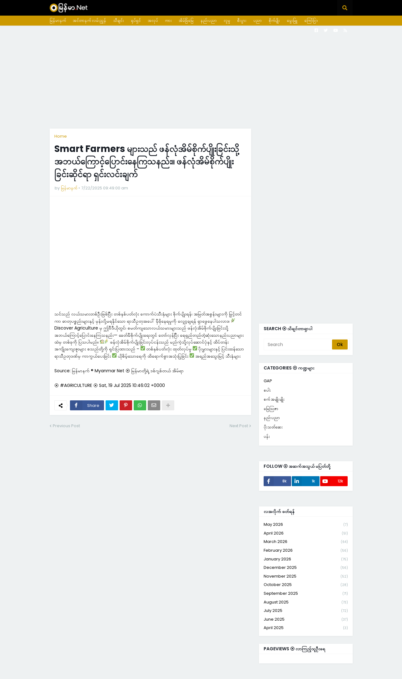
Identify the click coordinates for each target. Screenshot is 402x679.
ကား (168, 20)
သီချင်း (118, 20)
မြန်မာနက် (58, 20)
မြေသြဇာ (271, 409)
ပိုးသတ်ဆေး (273, 427)
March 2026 (306, 542)
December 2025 (306, 567)
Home (60, 136)
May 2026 (306, 524)
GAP (268, 381)
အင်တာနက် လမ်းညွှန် (89, 20)
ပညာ (257, 20)
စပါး (267, 390)
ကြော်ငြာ (311, 20)
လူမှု (227, 20)
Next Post (239, 426)
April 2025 (306, 628)
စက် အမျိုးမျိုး (274, 399)
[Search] (298, 344)
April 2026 (306, 533)
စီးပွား (241, 20)
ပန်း (267, 436)
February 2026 (306, 550)
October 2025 (306, 585)
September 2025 (306, 593)
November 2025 (306, 576)
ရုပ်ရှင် (136, 20)
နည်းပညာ (209, 20)
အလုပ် (153, 20)
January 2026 (306, 559)
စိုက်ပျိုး (274, 20)
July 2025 (306, 611)
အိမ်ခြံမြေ (186, 20)
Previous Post (66, 426)
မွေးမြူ (292, 20)
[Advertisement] (201, 77)
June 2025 (306, 619)
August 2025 (306, 602)
